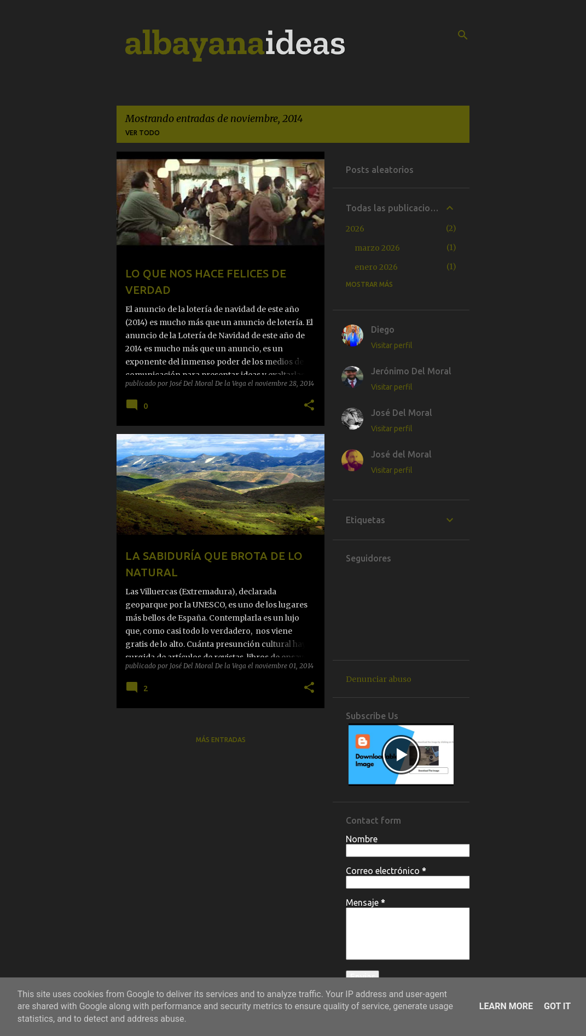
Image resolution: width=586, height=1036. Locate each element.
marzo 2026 (377, 248)
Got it (557, 1006)
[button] (309, 405)
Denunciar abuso (378, 679)
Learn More (506, 1006)
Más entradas (221, 739)
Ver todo (142, 132)
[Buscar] (462, 35)
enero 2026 (376, 267)
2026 (355, 229)
